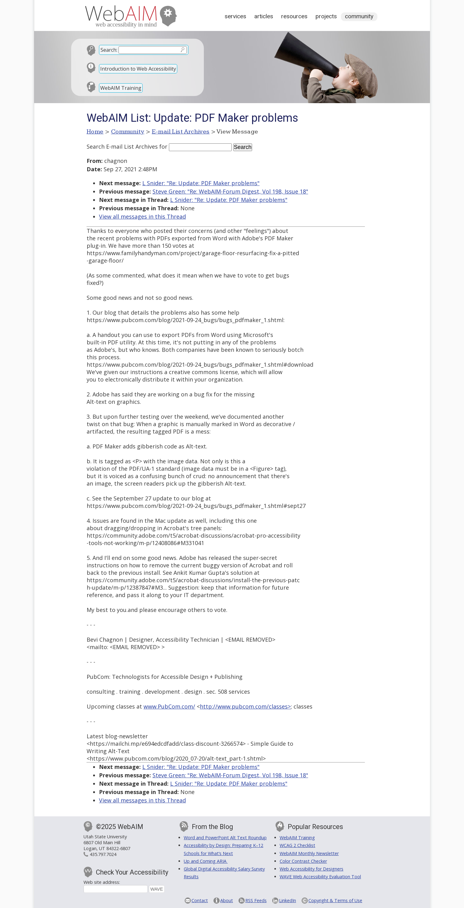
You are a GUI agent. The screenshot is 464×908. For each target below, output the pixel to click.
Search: (109, 49)
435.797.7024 (103, 854)
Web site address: (102, 882)
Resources (294, 16)
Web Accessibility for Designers (311, 869)
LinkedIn (287, 900)
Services (235, 16)
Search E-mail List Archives (122, 146)
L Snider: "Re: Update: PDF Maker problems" (201, 183)
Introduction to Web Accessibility (138, 68)
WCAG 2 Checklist (297, 845)
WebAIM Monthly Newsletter (309, 853)
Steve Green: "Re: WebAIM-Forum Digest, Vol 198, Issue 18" (230, 191)
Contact (199, 900)
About (226, 900)
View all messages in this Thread (142, 216)
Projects (326, 16)
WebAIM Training (120, 88)
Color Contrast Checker (303, 861)
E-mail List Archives (181, 131)
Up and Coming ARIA (206, 861)
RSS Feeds (256, 900)
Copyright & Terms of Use (335, 900)
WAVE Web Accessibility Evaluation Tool (320, 877)
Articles (263, 16)
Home (95, 131)
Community (359, 16)
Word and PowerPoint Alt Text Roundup (225, 837)
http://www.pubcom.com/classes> (245, 706)
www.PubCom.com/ (169, 706)
